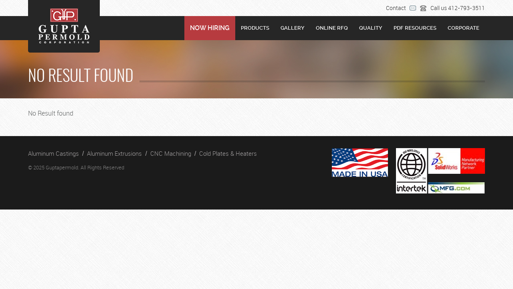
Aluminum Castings (53, 153)
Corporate (463, 28)
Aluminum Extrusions (114, 153)
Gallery (293, 28)
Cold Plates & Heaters (228, 153)
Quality (370, 28)
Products (255, 28)
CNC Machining (170, 153)
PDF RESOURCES (415, 28)
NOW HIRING (210, 28)
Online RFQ (332, 28)
